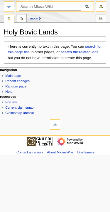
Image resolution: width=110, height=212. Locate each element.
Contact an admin (29, 152)
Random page (15, 86)
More (34, 18)
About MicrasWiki (60, 152)
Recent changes (17, 81)
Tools (101, 19)
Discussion (21, 19)
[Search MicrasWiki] (50, 7)
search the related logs (79, 52)
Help (8, 91)
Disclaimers (85, 152)
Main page (13, 75)
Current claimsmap (19, 107)
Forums (11, 102)
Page (9, 19)
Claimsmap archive (19, 113)
